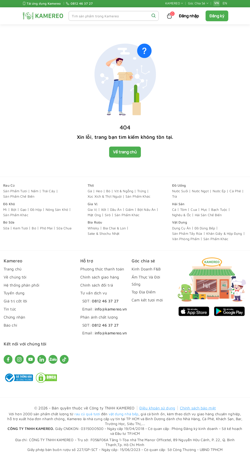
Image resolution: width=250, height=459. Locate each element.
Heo (99, 191)
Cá (174, 210)
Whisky (93, 228)
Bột (13, 210)
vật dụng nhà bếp (124, 414)
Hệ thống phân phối (21, 285)
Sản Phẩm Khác (137, 196)
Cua (194, 210)
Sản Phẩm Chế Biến (18, 196)
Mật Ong (94, 215)
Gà (90, 191)
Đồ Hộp (36, 210)
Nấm (34, 191)
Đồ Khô (9, 204)
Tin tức (10, 309)
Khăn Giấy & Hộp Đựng (224, 234)
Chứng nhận (14, 317)
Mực (204, 210)
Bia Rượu (95, 222)
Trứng (141, 191)
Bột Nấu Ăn (146, 210)
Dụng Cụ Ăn (181, 228)
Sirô (108, 215)
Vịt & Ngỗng (123, 191)
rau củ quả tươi (87, 414)
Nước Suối (180, 191)
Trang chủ (12, 269)
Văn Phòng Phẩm (185, 239)
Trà (174, 196)
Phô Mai (46, 228)
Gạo (23, 210)
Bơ (34, 228)
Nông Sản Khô (57, 210)
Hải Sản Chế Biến (208, 215)
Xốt (103, 210)
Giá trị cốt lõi (15, 301)
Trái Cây (48, 191)
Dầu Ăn (116, 210)
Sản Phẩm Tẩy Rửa (187, 234)
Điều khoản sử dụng (157, 408)
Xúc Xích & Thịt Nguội (105, 196)
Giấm (129, 210)
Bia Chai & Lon (114, 228)
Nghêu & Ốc (181, 215)
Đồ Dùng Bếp (205, 228)
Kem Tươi (20, 228)
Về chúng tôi (15, 277)
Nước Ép (219, 191)
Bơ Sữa (8, 222)
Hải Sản (178, 204)
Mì (5, 210)
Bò (108, 191)
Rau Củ (9, 185)
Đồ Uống (179, 185)
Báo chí (10, 325)
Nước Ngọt (200, 191)
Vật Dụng (179, 222)
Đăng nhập (189, 16)
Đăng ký (216, 16)
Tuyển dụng (14, 293)
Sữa (6, 228)
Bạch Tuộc (219, 210)
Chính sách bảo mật (198, 408)
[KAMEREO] (43, 15)
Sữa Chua (64, 228)
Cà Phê (235, 191)
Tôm (183, 210)
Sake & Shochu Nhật (103, 234)
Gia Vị (92, 204)
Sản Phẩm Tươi (15, 191)
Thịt (91, 185)
